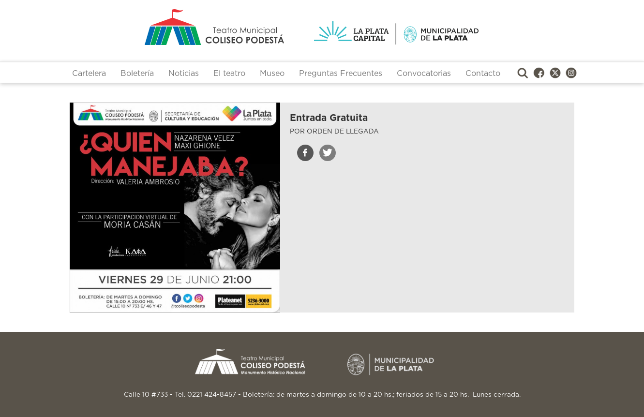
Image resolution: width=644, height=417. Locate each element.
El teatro (229, 73)
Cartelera (89, 73)
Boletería (137, 73)
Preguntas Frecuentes (340, 73)
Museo (272, 73)
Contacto (482, 73)
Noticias (183, 73)
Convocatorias (424, 73)
